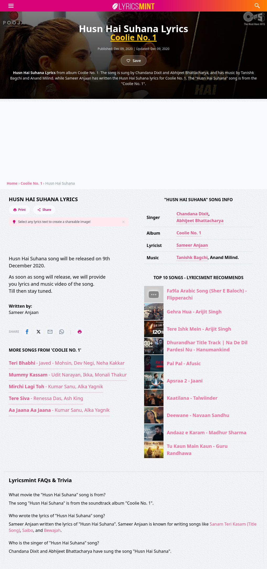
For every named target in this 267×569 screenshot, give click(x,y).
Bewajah (52, 530)
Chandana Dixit (193, 214)
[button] (11, 6)
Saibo (27, 530)
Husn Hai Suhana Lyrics (43, 199)
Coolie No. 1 (133, 37)
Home (12, 183)
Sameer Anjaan (192, 245)
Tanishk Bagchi (192, 257)
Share (44, 209)
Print (19, 209)
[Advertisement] (133, 138)
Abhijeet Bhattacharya (200, 220)
